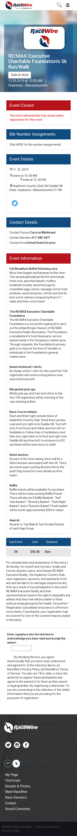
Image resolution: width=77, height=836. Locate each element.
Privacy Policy (30, 669)
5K (16, 551)
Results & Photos (17, 786)
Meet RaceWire (16, 792)
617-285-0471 (40, 237)
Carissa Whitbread (42, 232)
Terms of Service (47, 826)
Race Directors (15, 797)
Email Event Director (42, 242)
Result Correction (17, 809)
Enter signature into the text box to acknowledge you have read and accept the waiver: (36, 638)
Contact (10, 803)
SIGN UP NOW (19, 75)
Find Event (12, 780)
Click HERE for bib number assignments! (35, 144)
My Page (11, 775)
